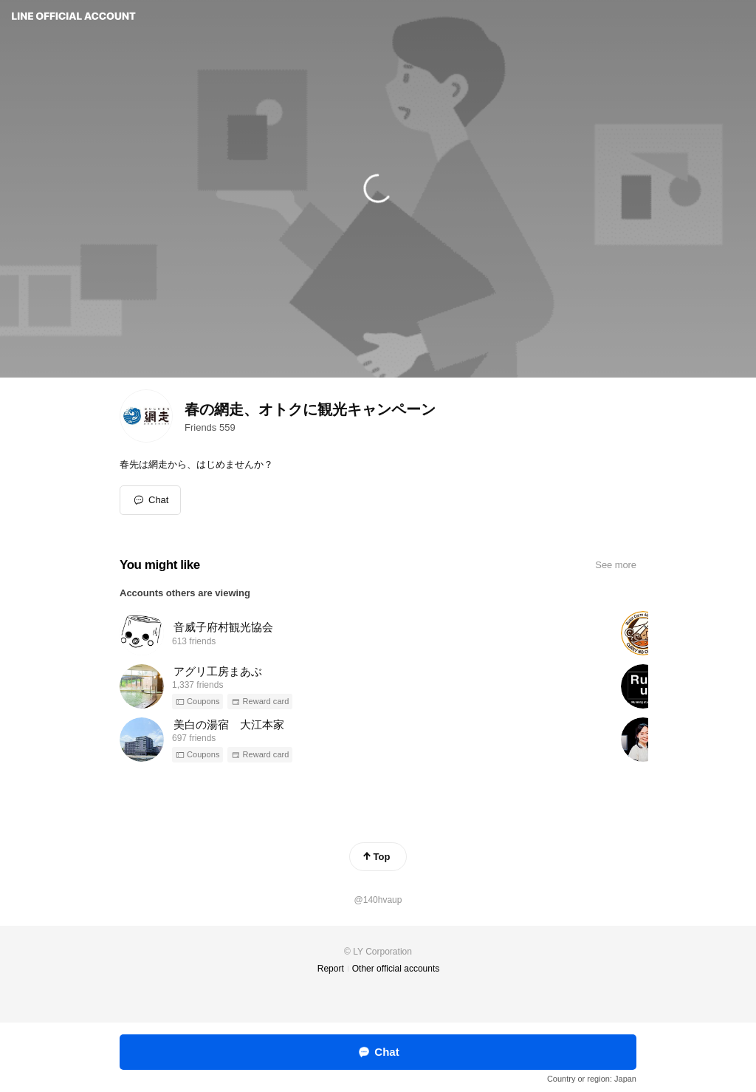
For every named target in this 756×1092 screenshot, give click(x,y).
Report (330, 968)
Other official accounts (396, 968)
